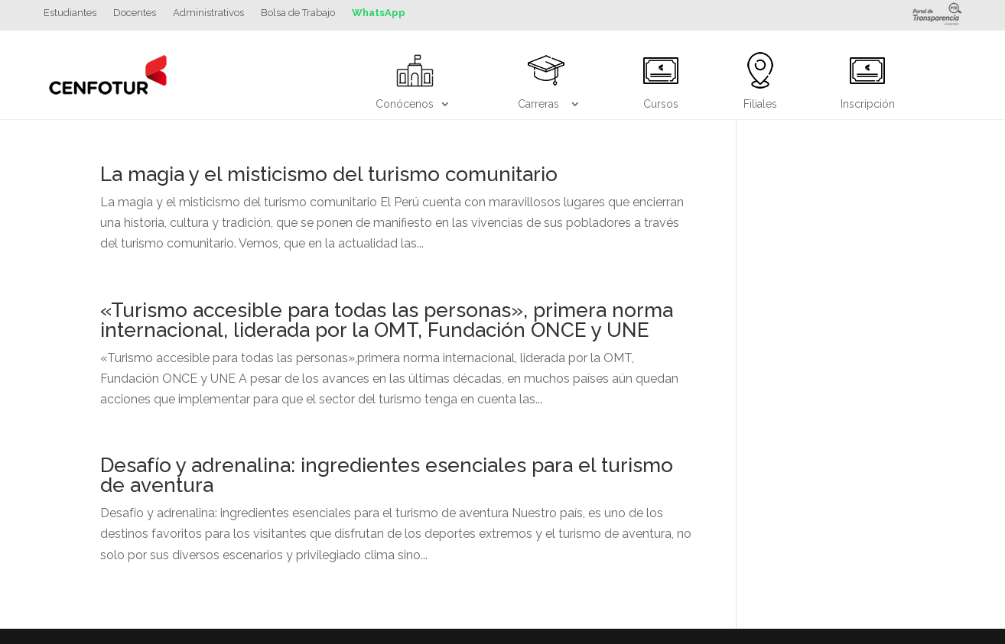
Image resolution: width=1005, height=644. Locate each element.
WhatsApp (378, 13)
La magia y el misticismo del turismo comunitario (329, 174)
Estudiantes (70, 13)
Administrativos (208, 13)
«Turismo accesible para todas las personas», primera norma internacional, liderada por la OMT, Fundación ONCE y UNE (386, 320)
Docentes (134, 13)
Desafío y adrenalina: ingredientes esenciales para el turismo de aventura (386, 475)
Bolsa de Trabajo (298, 13)
